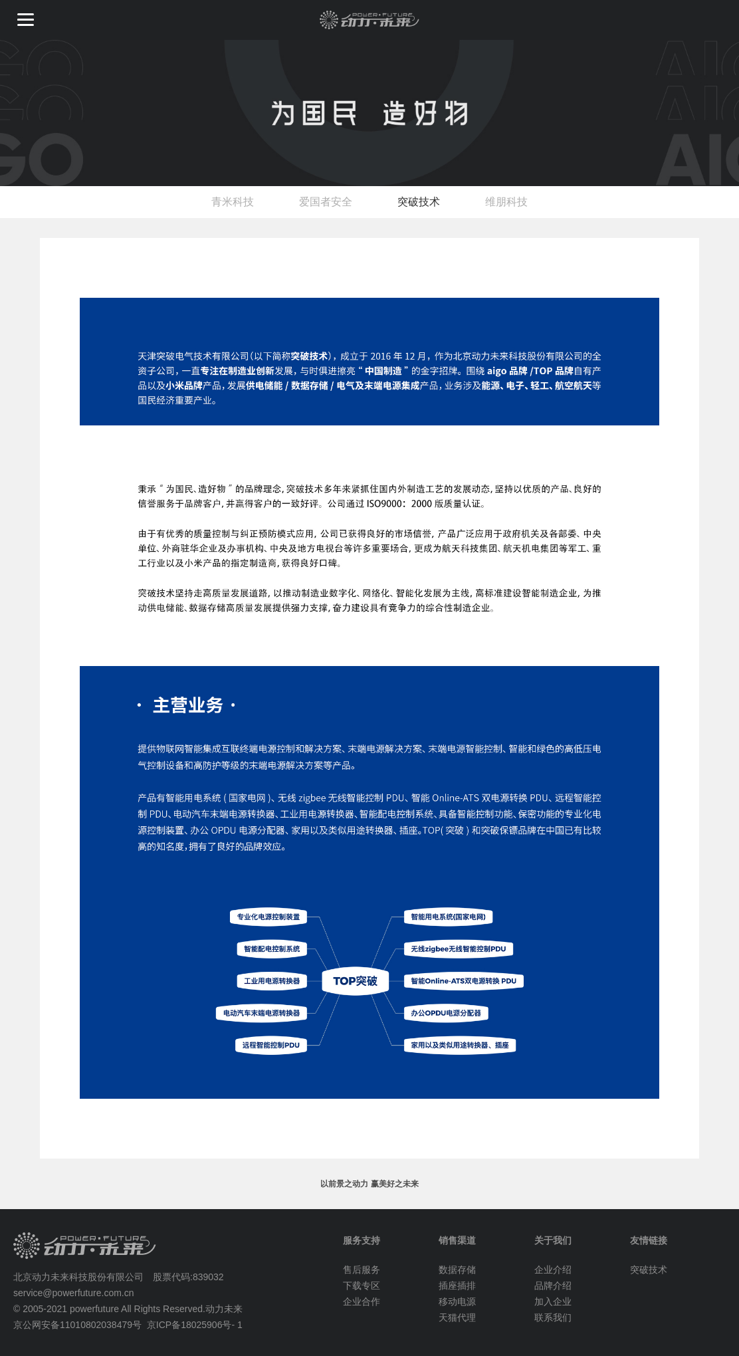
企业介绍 (553, 1269)
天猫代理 (457, 1317)
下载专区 (361, 1285)
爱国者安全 (325, 201)
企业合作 (361, 1301)
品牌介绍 (553, 1285)
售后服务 (361, 1269)
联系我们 (553, 1317)
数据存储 (457, 1269)
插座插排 (457, 1285)
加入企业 (553, 1301)
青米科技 (232, 201)
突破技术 (418, 201)
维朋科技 (506, 201)
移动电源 (457, 1301)
